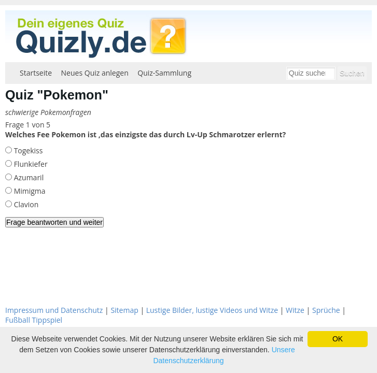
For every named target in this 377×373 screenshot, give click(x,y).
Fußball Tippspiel (33, 320)
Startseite (36, 73)
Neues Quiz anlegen (95, 73)
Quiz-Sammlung (164, 73)
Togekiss (27, 150)
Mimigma (29, 191)
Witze (295, 310)
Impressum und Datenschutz (54, 310)
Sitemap (124, 310)
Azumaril (28, 177)
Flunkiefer (30, 164)
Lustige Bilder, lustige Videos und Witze (212, 310)
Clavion (25, 204)
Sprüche (326, 310)
